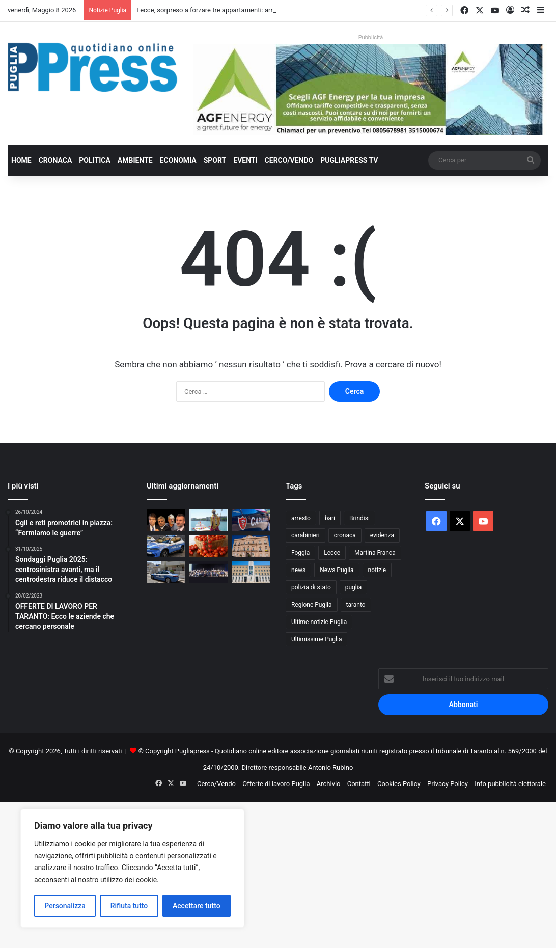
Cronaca (55, 160)
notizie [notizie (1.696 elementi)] (377, 570)
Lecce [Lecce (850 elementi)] (332, 552)
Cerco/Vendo (289, 160)
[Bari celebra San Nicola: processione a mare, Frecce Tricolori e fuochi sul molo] (208, 520)
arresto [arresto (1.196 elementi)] (301, 518)
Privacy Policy (447, 784)
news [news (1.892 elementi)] (298, 570)
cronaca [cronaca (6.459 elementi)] (345, 535)
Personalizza (65, 906)
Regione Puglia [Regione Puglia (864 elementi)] (311, 604)
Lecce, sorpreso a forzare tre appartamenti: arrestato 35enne (225, 10)
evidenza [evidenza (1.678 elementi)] (382, 535)
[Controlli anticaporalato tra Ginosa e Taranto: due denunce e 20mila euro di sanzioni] (251, 520)
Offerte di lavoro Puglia (276, 784)
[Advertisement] (278, 873)
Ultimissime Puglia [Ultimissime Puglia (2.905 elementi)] (316, 639)
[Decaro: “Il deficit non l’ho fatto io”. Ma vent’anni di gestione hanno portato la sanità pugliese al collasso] (166, 520)
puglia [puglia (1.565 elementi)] (353, 587)
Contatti (359, 784)
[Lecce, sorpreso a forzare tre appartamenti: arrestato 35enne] (166, 546)
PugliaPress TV (349, 160)
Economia (178, 160)
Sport (215, 160)
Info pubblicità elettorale (510, 784)
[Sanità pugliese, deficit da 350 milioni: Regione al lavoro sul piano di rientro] (251, 572)
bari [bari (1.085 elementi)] (330, 518)
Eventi (245, 160)
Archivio (329, 784)
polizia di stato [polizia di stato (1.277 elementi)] (311, 587)
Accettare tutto (196, 906)
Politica (94, 160)
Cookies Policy (399, 784)
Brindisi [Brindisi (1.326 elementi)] (359, 518)
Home (21, 160)
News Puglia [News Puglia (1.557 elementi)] (336, 570)
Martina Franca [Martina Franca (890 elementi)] (375, 552)
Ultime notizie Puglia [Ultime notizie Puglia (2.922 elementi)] (319, 622)
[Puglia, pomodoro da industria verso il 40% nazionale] (208, 546)
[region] (132, 868)
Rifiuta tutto (129, 906)
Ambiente (135, 160)
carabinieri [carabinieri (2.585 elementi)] (305, 535)
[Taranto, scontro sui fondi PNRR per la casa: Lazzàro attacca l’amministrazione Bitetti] (251, 546)
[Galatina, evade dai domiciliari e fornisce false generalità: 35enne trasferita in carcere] (166, 572)
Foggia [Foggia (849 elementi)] (300, 552)
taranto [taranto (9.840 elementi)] (356, 604)
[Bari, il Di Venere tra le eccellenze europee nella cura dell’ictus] (208, 572)
